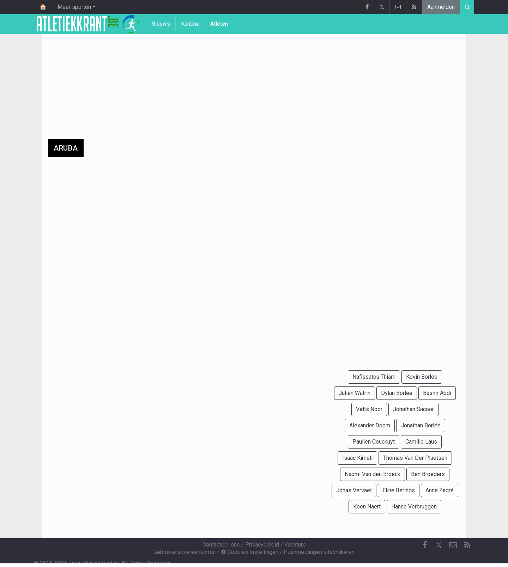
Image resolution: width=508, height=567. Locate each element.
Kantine (190, 23)
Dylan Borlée (396, 393)
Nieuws (160, 23)
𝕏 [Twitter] (439, 545)
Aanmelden (441, 7)
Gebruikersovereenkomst (184, 552)
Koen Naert (367, 506)
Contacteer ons (221, 544)
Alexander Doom (369, 425)
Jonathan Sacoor (413, 409)
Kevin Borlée (421, 376)
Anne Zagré (439, 490)
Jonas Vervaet (354, 490)
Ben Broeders (428, 474)
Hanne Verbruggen (414, 506)
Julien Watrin (354, 393)
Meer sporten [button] (74, 7)
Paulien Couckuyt (373, 441)
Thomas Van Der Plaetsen (415, 458)
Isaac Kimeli (357, 458)
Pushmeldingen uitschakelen (319, 552)
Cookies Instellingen (249, 552)
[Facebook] (425, 545)
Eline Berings (398, 490)
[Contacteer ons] (453, 545)
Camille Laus (421, 441)
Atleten (219, 23)
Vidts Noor (369, 409)
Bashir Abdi (437, 393)
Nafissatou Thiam (373, 376)
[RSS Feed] (467, 545)
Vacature (295, 544)
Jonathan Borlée (421, 425)
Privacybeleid (262, 544)
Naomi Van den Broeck (372, 474)
